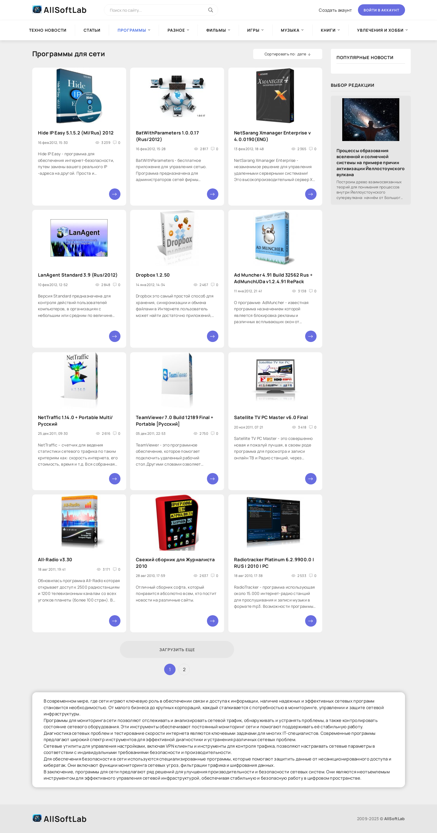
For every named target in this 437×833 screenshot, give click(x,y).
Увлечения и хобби (380, 30)
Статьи (92, 30)
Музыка (290, 30)
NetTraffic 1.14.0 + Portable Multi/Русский (75, 420)
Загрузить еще (177, 649)
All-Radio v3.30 (55, 559)
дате (301, 54)
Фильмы (216, 30)
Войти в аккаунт (381, 10)
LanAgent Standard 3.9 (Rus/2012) (78, 275)
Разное (176, 30)
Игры (253, 30)
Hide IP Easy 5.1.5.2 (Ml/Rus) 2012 (76, 133)
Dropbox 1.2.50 (153, 275)
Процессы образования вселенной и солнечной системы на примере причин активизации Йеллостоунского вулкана (371, 163)
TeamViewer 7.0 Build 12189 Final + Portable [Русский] (174, 420)
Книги (328, 30)
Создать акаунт (335, 10)
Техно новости (48, 30)
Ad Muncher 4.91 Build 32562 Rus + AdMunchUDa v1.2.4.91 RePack (273, 278)
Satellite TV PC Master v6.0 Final (271, 417)
